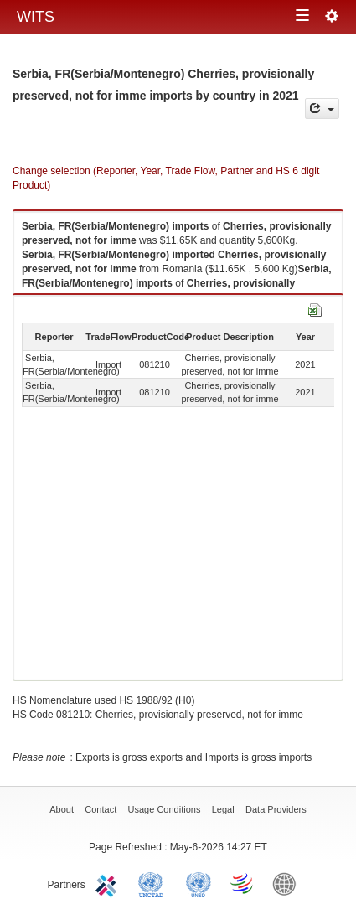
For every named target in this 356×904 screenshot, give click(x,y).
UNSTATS (198, 883)
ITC (109, 883)
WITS (35, 16)
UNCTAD (154, 883)
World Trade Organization (243, 883)
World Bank (288, 883)
